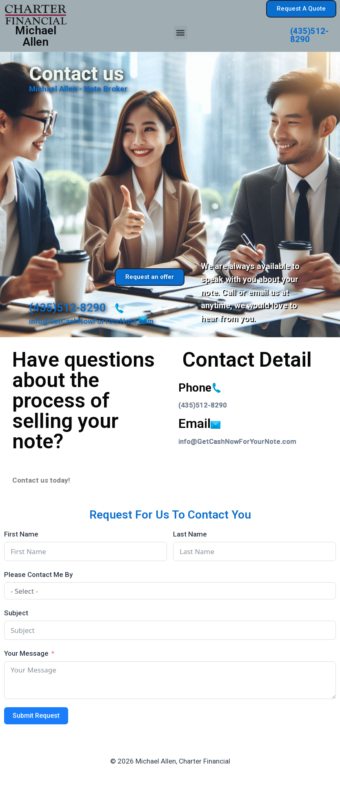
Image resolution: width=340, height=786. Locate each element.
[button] (180, 32)
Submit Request (36, 715)
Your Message (26, 653)
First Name (21, 534)
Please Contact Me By (38, 574)
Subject (16, 613)
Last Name (190, 534)
